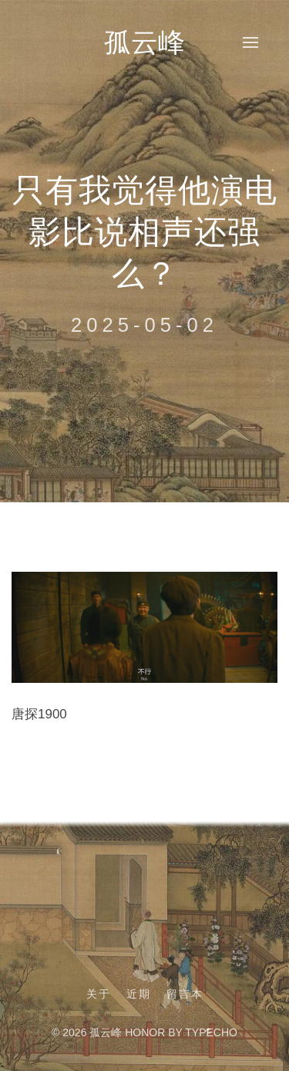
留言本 (184, 994)
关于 (98, 994)
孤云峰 (144, 42)
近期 (138, 994)
